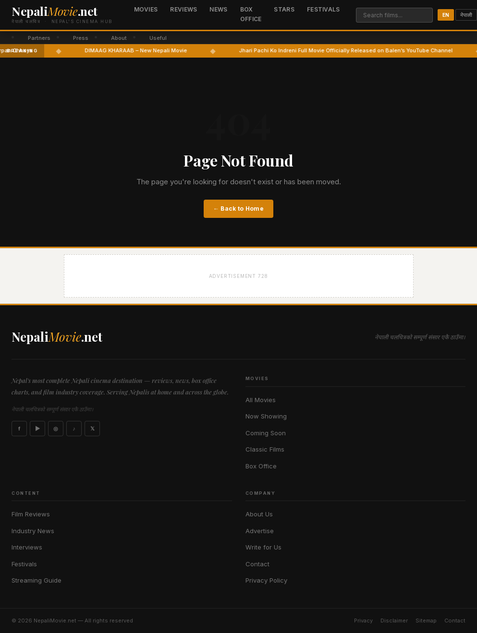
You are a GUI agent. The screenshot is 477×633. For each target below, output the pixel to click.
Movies (146, 9)
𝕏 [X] (92, 428)
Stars (284, 9)
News (218, 9)
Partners (39, 38)
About (119, 38)
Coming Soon (265, 433)
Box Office (251, 14)
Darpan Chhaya (27, 50)
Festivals (323, 9)
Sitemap (426, 620)
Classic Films (264, 449)
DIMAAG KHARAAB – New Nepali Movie (151, 50)
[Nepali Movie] (62, 15)
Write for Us (263, 547)
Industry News (33, 531)
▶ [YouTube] (37, 428)
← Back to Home (238, 208)
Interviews (27, 547)
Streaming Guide (36, 580)
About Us (259, 514)
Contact (257, 564)
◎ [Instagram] (55, 428)
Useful (158, 38)
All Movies (260, 400)
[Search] (394, 15)
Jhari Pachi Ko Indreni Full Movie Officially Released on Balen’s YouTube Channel (361, 50)
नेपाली (466, 15)
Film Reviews (31, 514)
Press (80, 38)
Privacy (363, 620)
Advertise (259, 531)
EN (445, 15)
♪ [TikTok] (74, 428)
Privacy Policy (266, 580)
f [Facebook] (19, 428)
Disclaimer (394, 620)
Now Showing (266, 416)
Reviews (183, 9)
